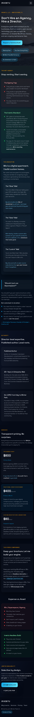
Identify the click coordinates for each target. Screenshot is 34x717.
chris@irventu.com (9, 685)
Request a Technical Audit (12, 43)
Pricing (20, 705)
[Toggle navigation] (31, 3)
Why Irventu (5, 705)
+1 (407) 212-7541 (9, 690)
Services (13, 705)
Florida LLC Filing (7, 712)
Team (25, 705)
